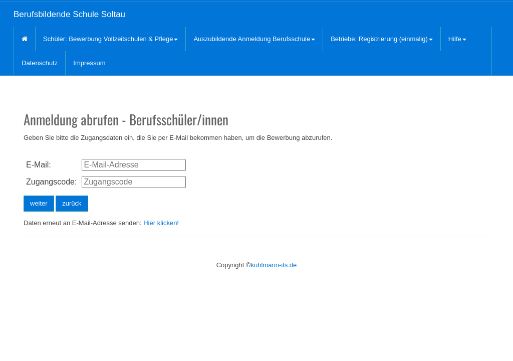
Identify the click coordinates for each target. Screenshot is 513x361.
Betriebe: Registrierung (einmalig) (382, 39)
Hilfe (457, 39)
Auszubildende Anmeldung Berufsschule (254, 39)
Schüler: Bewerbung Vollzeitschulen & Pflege (110, 39)
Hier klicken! (161, 223)
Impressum (89, 63)
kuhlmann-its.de (274, 265)
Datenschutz (40, 63)
